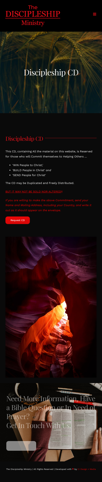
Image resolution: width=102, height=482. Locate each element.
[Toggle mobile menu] (95, 14)
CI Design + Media (87, 469)
